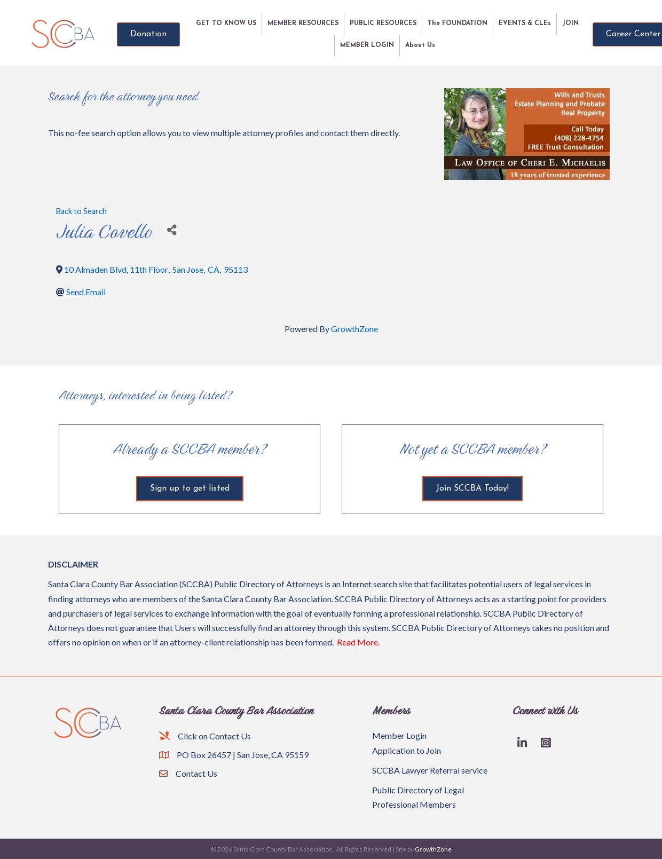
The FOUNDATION (457, 23)
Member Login (399, 735)
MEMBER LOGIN (367, 45)
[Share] (172, 230)
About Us (420, 45)
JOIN (570, 23)
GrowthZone (354, 329)
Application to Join (406, 750)
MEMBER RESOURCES (302, 23)
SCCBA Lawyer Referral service (429, 770)
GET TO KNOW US (226, 23)
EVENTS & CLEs (525, 23)
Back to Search (81, 211)
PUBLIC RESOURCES (383, 23)
